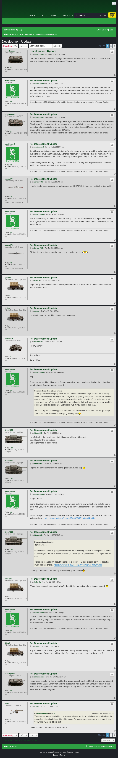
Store (32, 15)
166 (11, 101)
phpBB (50, 752)
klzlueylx (8, 579)
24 (10, 356)
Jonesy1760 (9, 179)
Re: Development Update (44, 80)
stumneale (9, 339)
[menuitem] (19, 30)
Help (82, 15)
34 (10, 720)
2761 (11, 448)
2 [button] (111, 45)
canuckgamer (10, 51)
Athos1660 (9, 430)
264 (11, 68)
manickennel (10, 80)
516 (11, 197)
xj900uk (8, 277)
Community (49, 15)
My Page (68, 15)
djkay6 (7, 643)
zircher (7, 308)
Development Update (16, 41)
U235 (7, 703)
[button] (114, 46)
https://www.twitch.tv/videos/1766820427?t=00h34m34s (70, 518)
